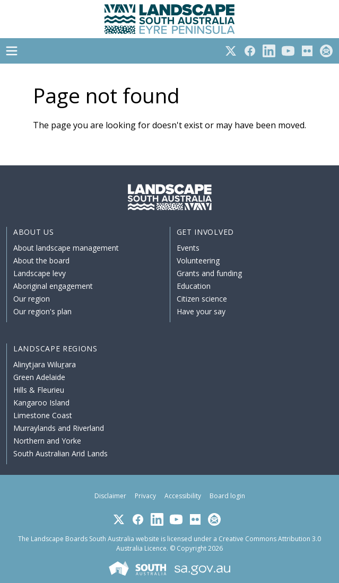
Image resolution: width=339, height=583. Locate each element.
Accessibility (182, 495)
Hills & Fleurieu (38, 390)
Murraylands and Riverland (58, 428)
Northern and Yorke (47, 441)
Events (188, 248)
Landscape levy (39, 273)
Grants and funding (209, 273)
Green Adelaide (39, 377)
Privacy (145, 495)
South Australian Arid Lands (60, 453)
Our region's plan (42, 311)
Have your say (201, 311)
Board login (227, 495)
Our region (31, 299)
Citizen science (202, 299)
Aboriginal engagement (53, 286)
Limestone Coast (42, 415)
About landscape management (66, 248)
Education (194, 286)
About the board (41, 260)
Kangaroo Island (41, 403)
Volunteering (198, 260)
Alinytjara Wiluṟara (44, 364)
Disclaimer (110, 495)
